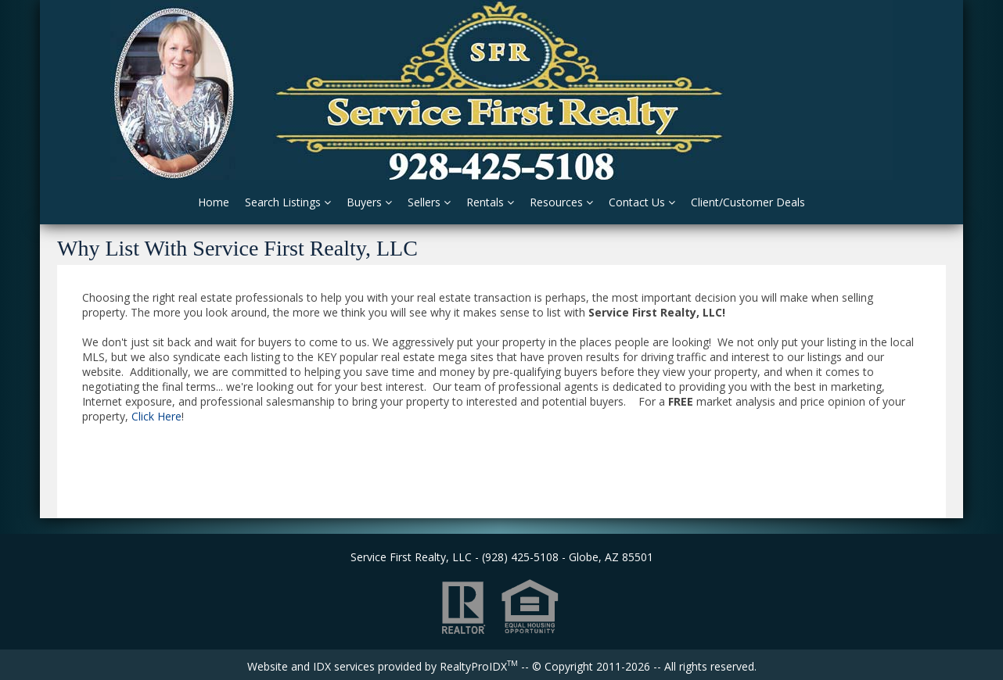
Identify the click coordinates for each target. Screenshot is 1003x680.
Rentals (490, 202)
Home (213, 202)
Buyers (369, 202)
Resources (561, 202)
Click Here (156, 416)
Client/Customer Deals (748, 202)
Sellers (429, 202)
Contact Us (642, 202)
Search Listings (288, 202)
